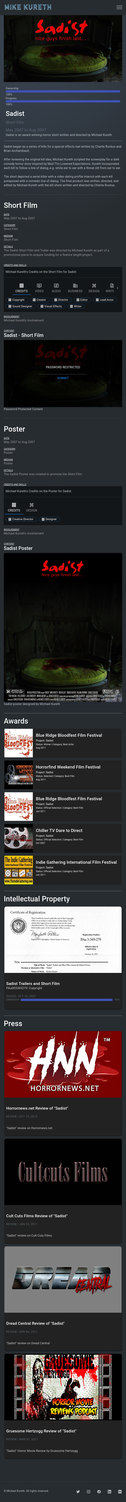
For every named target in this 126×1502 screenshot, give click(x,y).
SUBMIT (63, 378)
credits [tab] (21, 288)
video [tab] (39, 288)
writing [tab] (112, 288)
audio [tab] (56, 288)
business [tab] (75, 288)
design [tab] (94, 288)
